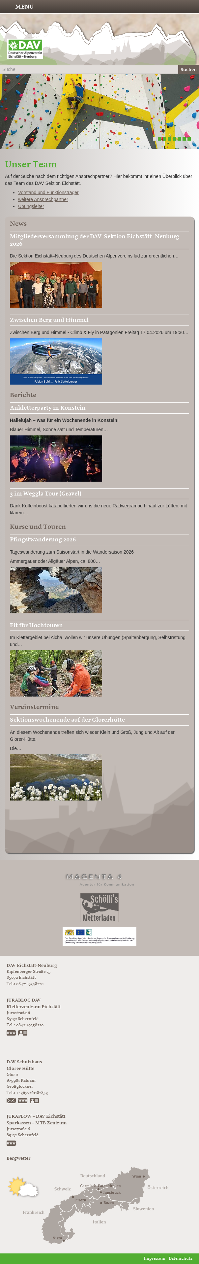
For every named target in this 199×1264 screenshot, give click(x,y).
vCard (23, 1033)
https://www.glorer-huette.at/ (23, 1101)
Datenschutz (180, 1258)
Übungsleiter (31, 206)
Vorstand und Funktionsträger (48, 192)
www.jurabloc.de (11, 1033)
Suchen (189, 69)
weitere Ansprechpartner (43, 199)
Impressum (154, 1258)
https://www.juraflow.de (11, 1144)
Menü (24, 6)
